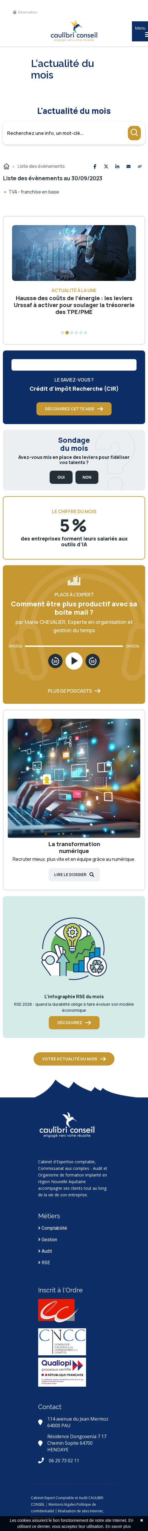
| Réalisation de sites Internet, (79, 1511)
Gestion (47, 1239)
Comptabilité (52, 1228)
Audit (45, 1251)
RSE (44, 1262)
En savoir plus (118, 1526)
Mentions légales (62, 1504)
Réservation (25, 12)
